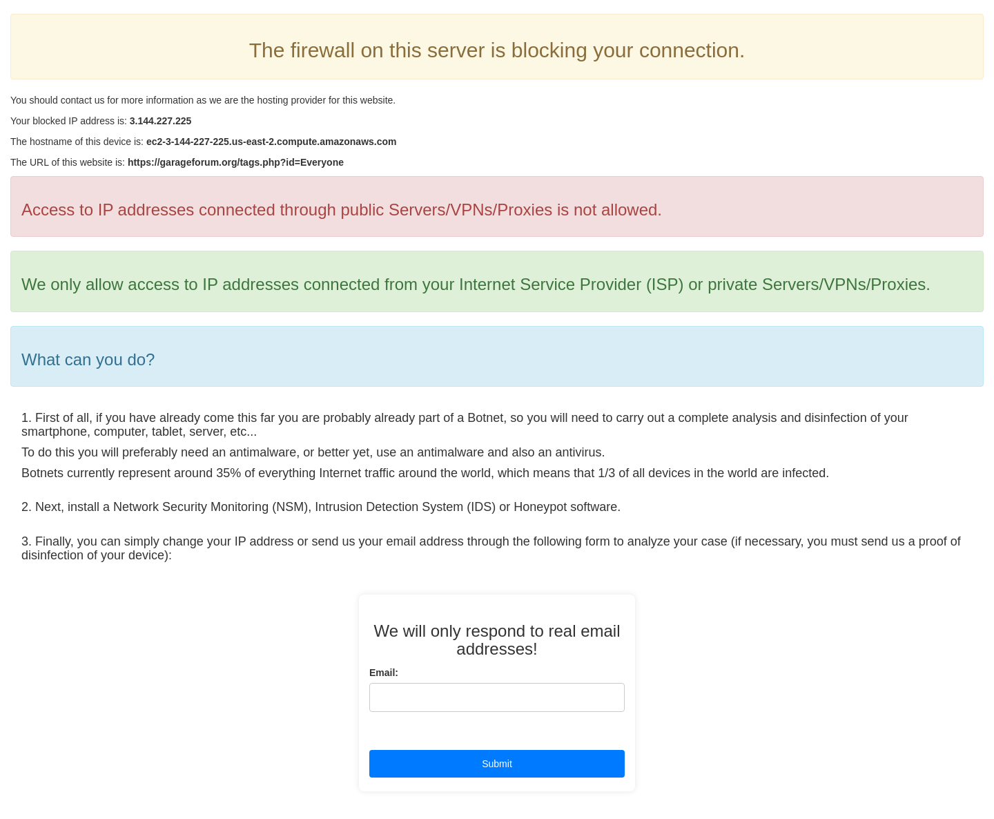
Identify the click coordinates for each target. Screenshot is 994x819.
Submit (497, 763)
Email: (383, 672)
